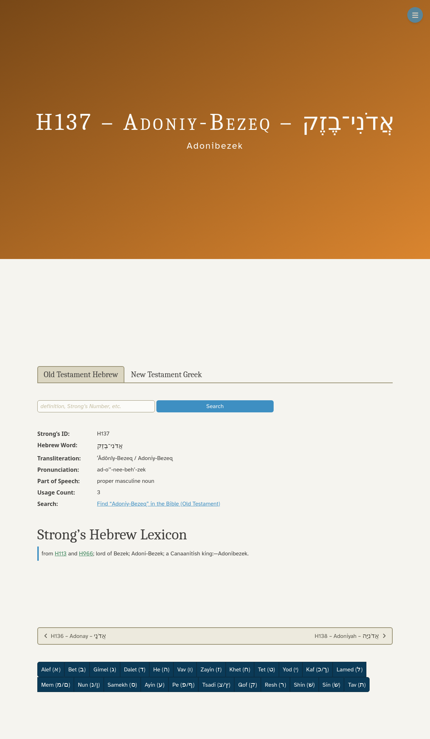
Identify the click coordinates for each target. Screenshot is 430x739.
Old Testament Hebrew (81, 374)
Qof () (247, 684)
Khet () (240, 669)
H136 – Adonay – (75, 636)
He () (161, 669)
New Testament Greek (166, 374)
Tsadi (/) (216, 684)
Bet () (77, 669)
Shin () (304, 684)
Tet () (266, 669)
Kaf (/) (317, 669)
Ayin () (155, 684)
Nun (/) (89, 684)
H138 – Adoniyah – (350, 636)
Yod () (291, 669)
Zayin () (210, 669)
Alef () (50, 669)
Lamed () (349, 669)
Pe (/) (183, 684)
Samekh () (122, 684)
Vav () (185, 669)
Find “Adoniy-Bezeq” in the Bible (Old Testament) (158, 503)
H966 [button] (86, 553)
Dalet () (134, 669)
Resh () (275, 684)
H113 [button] (60, 553)
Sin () (331, 684)
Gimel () (104, 669)
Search (215, 406)
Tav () (357, 684)
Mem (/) (55, 684)
